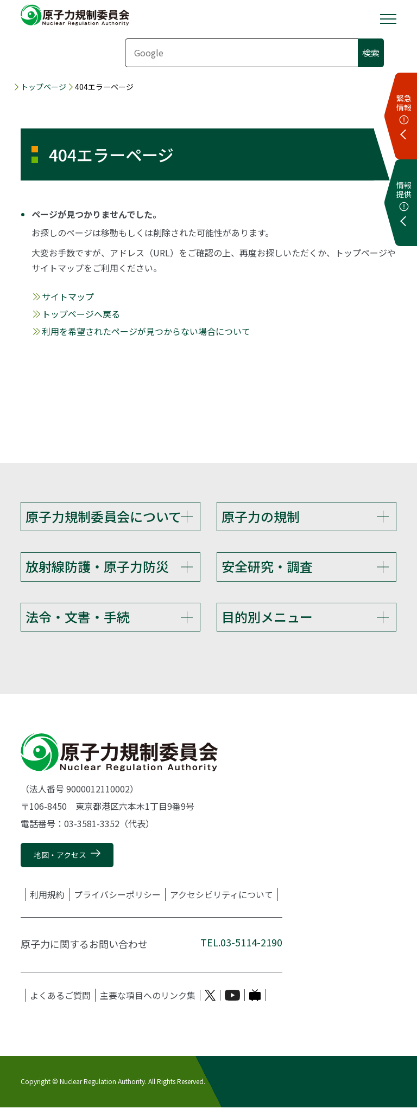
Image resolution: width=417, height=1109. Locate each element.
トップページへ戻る (81, 313)
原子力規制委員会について (103, 516)
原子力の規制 (261, 516)
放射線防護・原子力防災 (97, 566)
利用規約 (47, 895)
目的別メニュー (267, 617)
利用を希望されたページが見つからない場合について (146, 331)
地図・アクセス (60, 856)
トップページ (43, 86)
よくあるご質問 (60, 996)
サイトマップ (68, 296)
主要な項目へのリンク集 (147, 996)
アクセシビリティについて (221, 895)
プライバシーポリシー (117, 895)
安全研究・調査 (267, 566)
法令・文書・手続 (78, 617)
